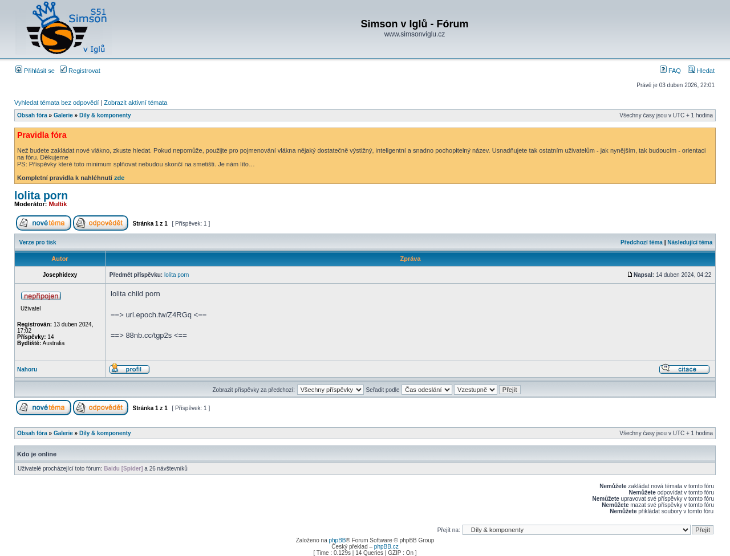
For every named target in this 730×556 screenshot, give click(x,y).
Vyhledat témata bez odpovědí (56, 102)
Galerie (63, 115)
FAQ (670, 70)
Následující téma (689, 242)
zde (119, 177)
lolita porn (41, 195)
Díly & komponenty (105, 115)
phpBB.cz (386, 546)
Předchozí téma (641, 242)
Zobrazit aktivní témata (135, 102)
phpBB (337, 540)
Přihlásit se (35, 70)
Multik (58, 204)
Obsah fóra (32, 115)
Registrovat (80, 70)
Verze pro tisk (37, 242)
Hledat (701, 70)
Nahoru (27, 369)
